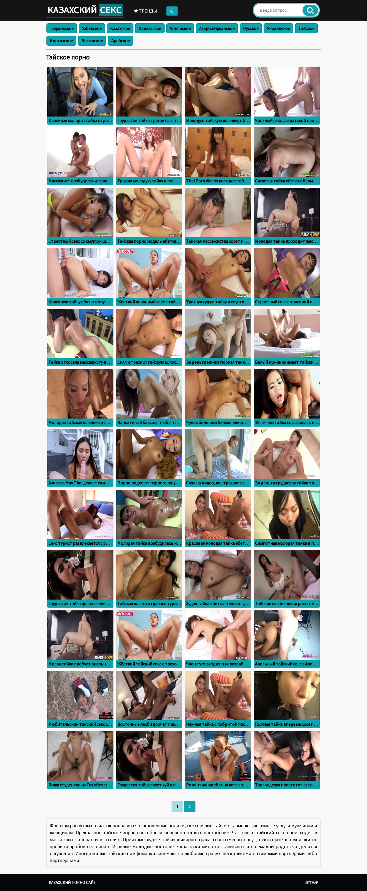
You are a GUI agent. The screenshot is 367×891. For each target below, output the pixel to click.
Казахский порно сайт (72, 882)
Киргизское (61, 40)
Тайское (306, 28)
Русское (251, 28)
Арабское (120, 40)
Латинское (92, 40)
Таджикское (62, 28)
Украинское (278, 28)
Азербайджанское (217, 28)
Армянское (180, 28)
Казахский (85, 10)
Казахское (120, 28)
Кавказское (149, 28)
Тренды (145, 11)
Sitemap (311, 882)
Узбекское (92, 28)
